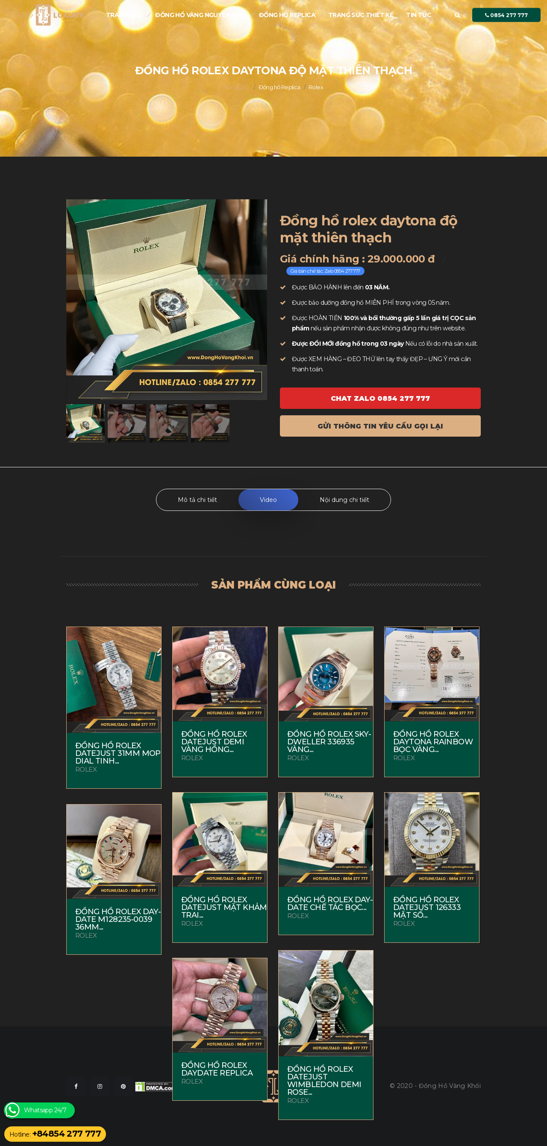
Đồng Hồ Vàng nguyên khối (200, 15)
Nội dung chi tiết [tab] (344, 500)
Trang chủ (124, 15)
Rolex (316, 87)
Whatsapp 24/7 (45, 1110)
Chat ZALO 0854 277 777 (380, 398)
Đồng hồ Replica (287, 15)
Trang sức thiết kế (360, 15)
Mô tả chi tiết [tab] (197, 500)
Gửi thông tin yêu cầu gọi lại (380, 426)
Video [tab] (268, 500)
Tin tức (418, 15)
